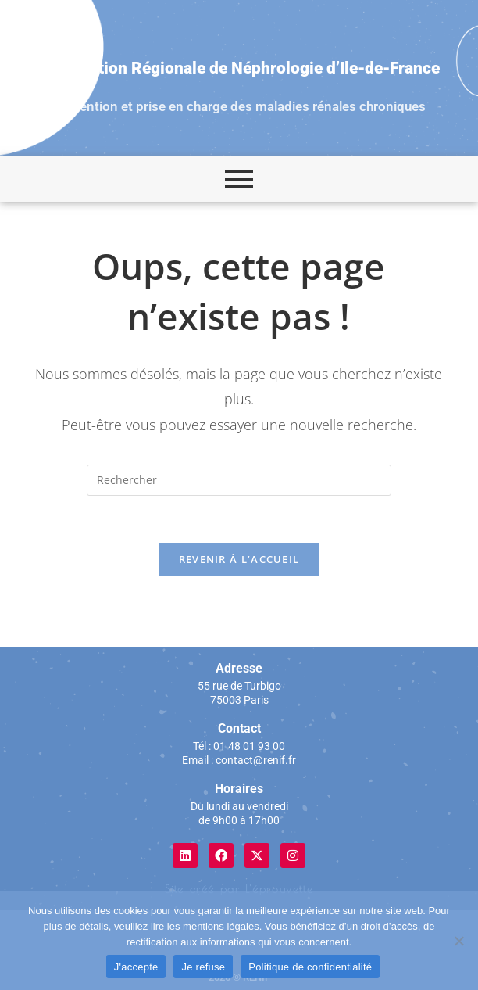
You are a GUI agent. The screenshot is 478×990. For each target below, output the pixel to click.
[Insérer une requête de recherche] (239, 480)
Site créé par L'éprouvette (239, 889)
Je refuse (203, 967)
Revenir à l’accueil (239, 559)
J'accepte (136, 967)
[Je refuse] (458, 941)
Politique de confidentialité (310, 967)
